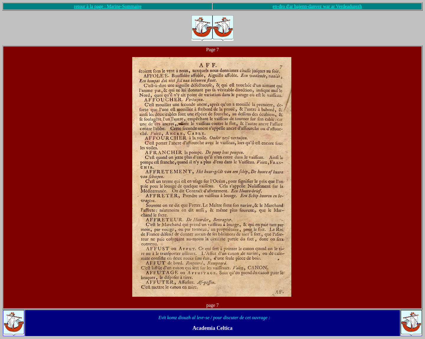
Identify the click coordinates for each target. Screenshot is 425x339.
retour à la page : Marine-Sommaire (108, 6)
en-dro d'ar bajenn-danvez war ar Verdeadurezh (317, 6)
